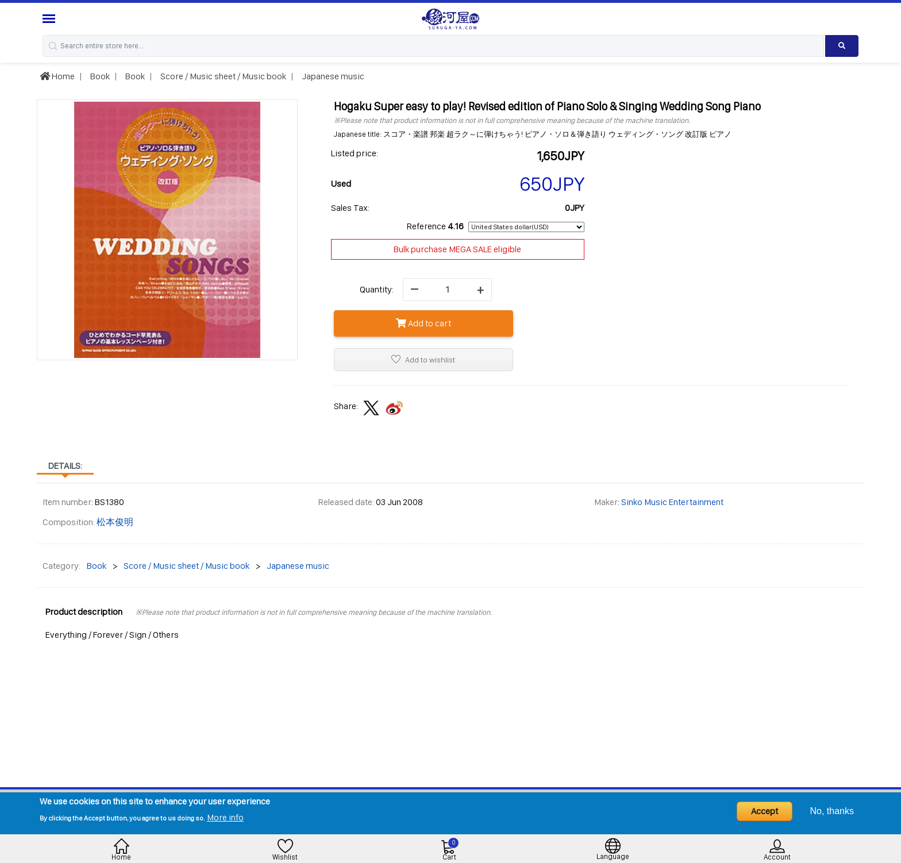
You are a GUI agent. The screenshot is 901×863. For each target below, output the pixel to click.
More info (225, 817)
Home (57, 76)
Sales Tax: (350, 207)
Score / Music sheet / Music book (222, 76)
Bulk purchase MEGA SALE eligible (457, 249)
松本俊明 (115, 522)
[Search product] (842, 46)
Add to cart (423, 323)
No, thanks (832, 811)
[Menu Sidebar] (50, 18)
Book (99, 76)
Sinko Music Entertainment (672, 501)
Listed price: (354, 153)
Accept (764, 811)
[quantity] (447, 289)
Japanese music (332, 76)
